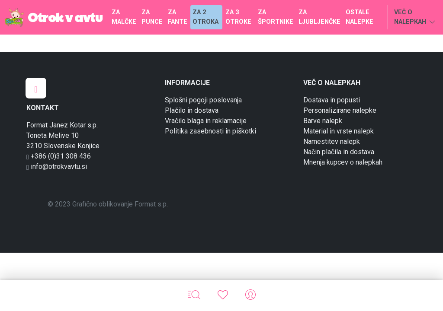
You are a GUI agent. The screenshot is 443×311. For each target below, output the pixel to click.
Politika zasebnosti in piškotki (210, 131)
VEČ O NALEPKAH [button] (415, 18)
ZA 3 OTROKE (238, 17)
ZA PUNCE (152, 17)
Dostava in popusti (331, 100)
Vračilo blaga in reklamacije (206, 121)
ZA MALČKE (124, 17)
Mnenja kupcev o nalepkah (342, 162)
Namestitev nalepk (331, 141)
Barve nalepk (322, 121)
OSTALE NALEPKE (359, 17)
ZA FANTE (177, 17)
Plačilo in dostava (191, 110)
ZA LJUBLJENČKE (319, 17)
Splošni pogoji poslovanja (203, 100)
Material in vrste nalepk (338, 131)
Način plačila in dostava (338, 152)
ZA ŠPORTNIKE (275, 17)
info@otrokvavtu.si (56, 166)
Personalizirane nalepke (339, 110)
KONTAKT (42, 108)
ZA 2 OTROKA (205, 17)
